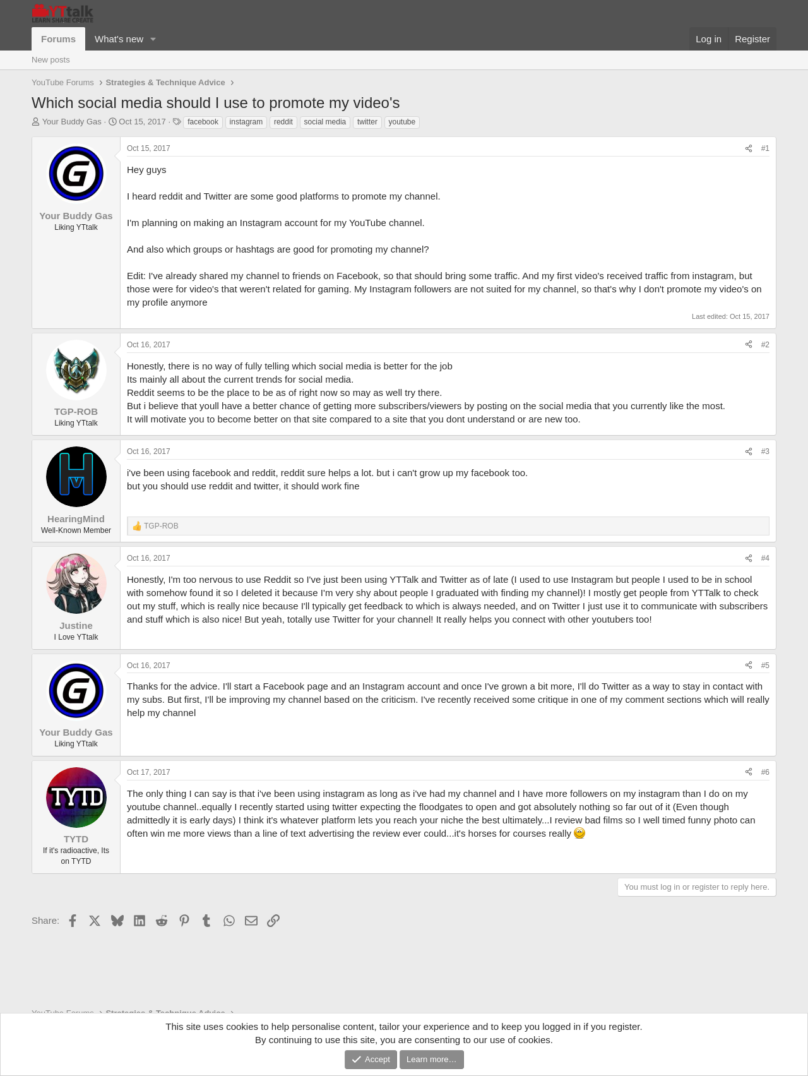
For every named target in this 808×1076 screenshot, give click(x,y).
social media (325, 121)
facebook (202, 121)
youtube (402, 121)
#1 (765, 148)
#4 (765, 558)
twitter (367, 121)
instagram (246, 121)
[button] (153, 39)
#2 (765, 344)
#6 (765, 772)
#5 (765, 665)
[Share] (748, 148)
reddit (283, 121)
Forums (58, 38)
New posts (51, 59)
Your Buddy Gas (72, 121)
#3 (765, 451)
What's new (119, 38)
